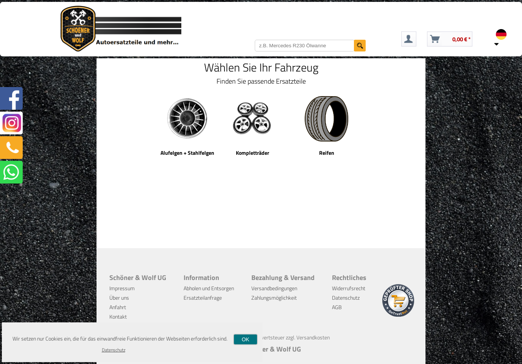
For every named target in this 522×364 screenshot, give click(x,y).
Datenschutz (346, 298)
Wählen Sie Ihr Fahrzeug (261, 67)
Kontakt (118, 316)
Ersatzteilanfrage (203, 298)
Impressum (122, 288)
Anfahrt (117, 307)
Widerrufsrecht (348, 288)
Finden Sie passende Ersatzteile (261, 81)
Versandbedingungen (274, 288)
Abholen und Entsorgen (209, 288)
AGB (337, 307)
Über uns (119, 298)
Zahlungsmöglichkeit (274, 298)
